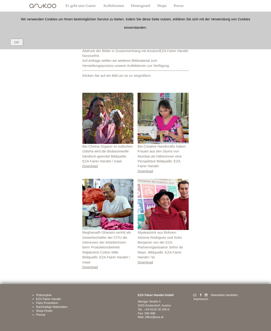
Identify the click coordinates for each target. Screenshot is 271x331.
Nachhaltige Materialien (52, 307)
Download (90, 166)
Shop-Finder (44, 310)
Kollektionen (114, 5)
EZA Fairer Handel (48, 299)
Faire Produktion (47, 303)
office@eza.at (154, 317)
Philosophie (44, 295)
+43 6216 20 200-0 (156, 309)
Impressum (200, 299)
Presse (179, 5)
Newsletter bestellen (224, 295)
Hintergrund (140, 5)
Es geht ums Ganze (80, 5)
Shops (162, 5)
